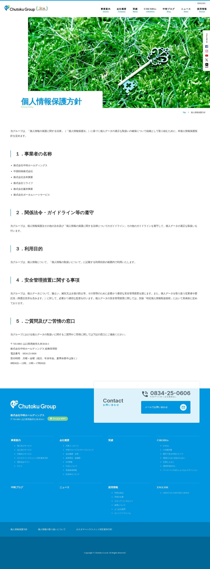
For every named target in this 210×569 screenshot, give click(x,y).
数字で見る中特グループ (173, 454)
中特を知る (119, 493)
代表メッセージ (72, 446)
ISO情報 (69, 462)
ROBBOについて (72, 474)
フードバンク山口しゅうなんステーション (180, 470)
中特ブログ (17, 487)
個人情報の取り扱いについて (52, 529)
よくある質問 (119, 509)
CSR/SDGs (162, 440)
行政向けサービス (24, 454)
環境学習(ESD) (169, 466)
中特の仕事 (119, 497)
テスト (20, 466)
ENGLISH (201, 3)
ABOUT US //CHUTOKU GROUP (176, 493)
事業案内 (16, 440)
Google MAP (59, 418)
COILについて (71, 466)
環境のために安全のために (174, 458)
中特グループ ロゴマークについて (80, 450)
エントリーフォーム (122, 513)
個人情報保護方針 (18, 529)
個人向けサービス (24, 446)
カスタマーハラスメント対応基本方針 (32, 458)
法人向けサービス (24, 450)
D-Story (166, 446)
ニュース (64, 487)
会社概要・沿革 (72, 454)
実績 (110, 440)
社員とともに (168, 462)
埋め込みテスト (23, 462)
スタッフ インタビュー (123, 501)
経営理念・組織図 (73, 458)
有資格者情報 (71, 470)
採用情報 (113, 487)
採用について (119, 505)
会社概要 (64, 440)
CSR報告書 (167, 450)
